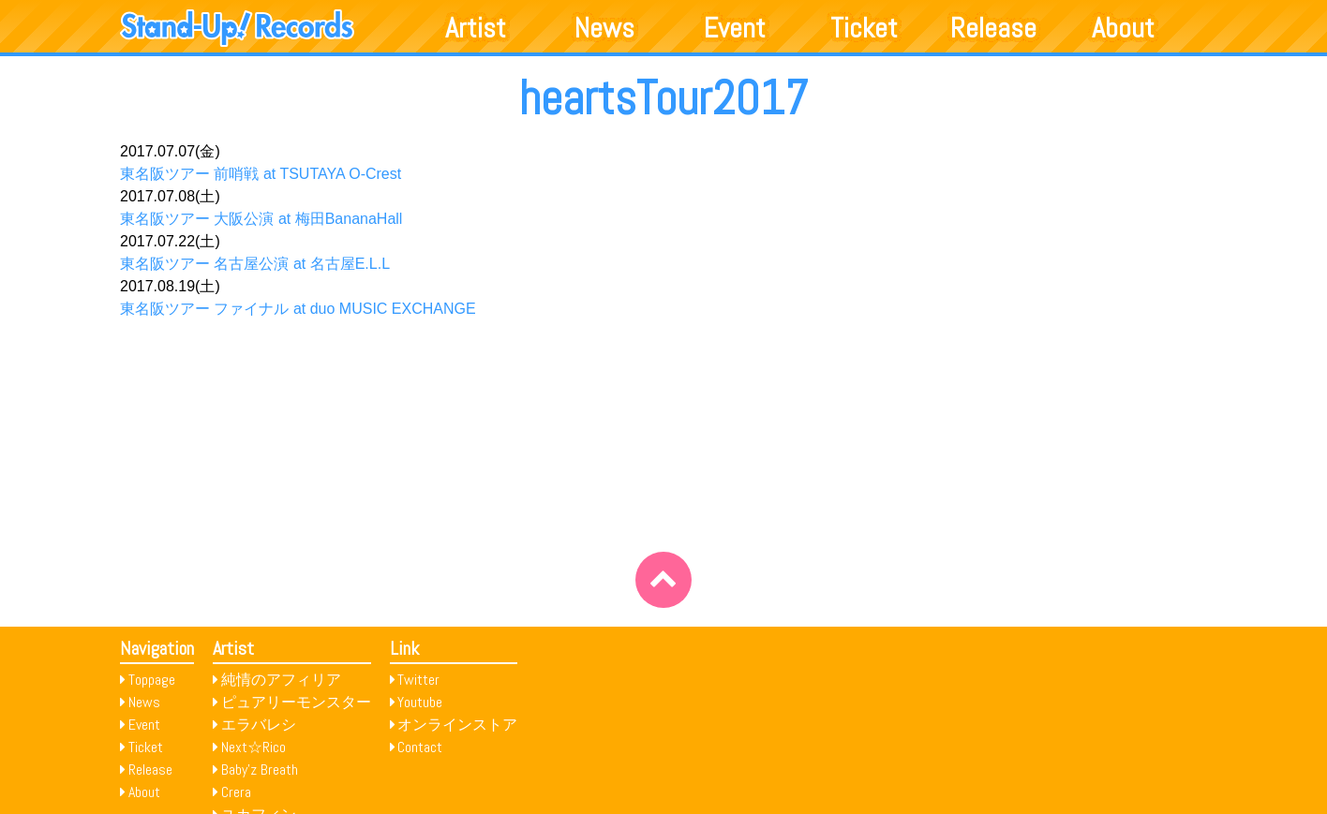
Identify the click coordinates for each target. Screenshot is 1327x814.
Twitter (418, 679)
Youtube (419, 702)
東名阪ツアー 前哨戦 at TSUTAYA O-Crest (260, 174)
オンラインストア (457, 724)
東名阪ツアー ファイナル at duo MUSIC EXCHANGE (298, 309)
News (604, 28)
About (1123, 28)
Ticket (864, 28)
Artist (475, 28)
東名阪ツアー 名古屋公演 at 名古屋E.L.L (255, 264)
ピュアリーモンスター (296, 702)
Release (993, 28)
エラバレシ (258, 724)
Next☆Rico (253, 747)
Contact (419, 747)
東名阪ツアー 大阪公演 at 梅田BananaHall (261, 219)
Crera (236, 792)
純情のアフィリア (281, 679)
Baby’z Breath (259, 769)
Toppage (151, 679)
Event (735, 28)
